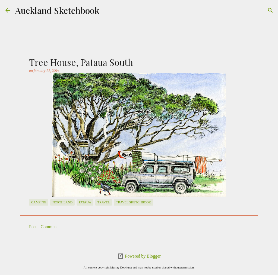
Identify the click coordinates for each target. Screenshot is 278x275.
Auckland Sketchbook (57, 10)
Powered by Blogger (139, 256)
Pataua (85, 202)
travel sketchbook (133, 202)
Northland (62, 202)
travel (103, 202)
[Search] (270, 10)
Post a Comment (43, 226)
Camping (38, 202)
